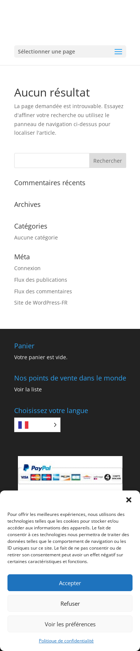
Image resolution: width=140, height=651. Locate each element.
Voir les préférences (70, 624)
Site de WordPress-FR (41, 302)
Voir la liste (28, 389)
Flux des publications (40, 279)
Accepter (70, 583)
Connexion (27, 268)
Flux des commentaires (43, 291)
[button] (129, 500)
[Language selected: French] (37, 425)
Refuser (70, 603)
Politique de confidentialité (66, 641)
